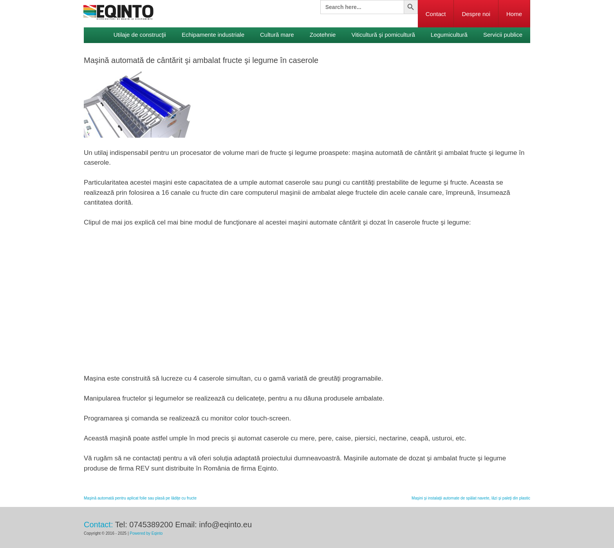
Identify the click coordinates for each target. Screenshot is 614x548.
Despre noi (476, 14)
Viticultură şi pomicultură (383, 34)
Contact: (98, 524)
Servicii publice (502, 34)
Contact (436, 14)
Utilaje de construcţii (140, 34)
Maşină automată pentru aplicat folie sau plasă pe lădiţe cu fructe (140, 498)
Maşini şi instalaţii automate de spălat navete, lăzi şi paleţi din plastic (471, 498)
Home (514, 14)
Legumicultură (449, 34)
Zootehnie (323, 34)
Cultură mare (277, 34)
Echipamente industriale (213, 34)
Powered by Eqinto (146, 533)
